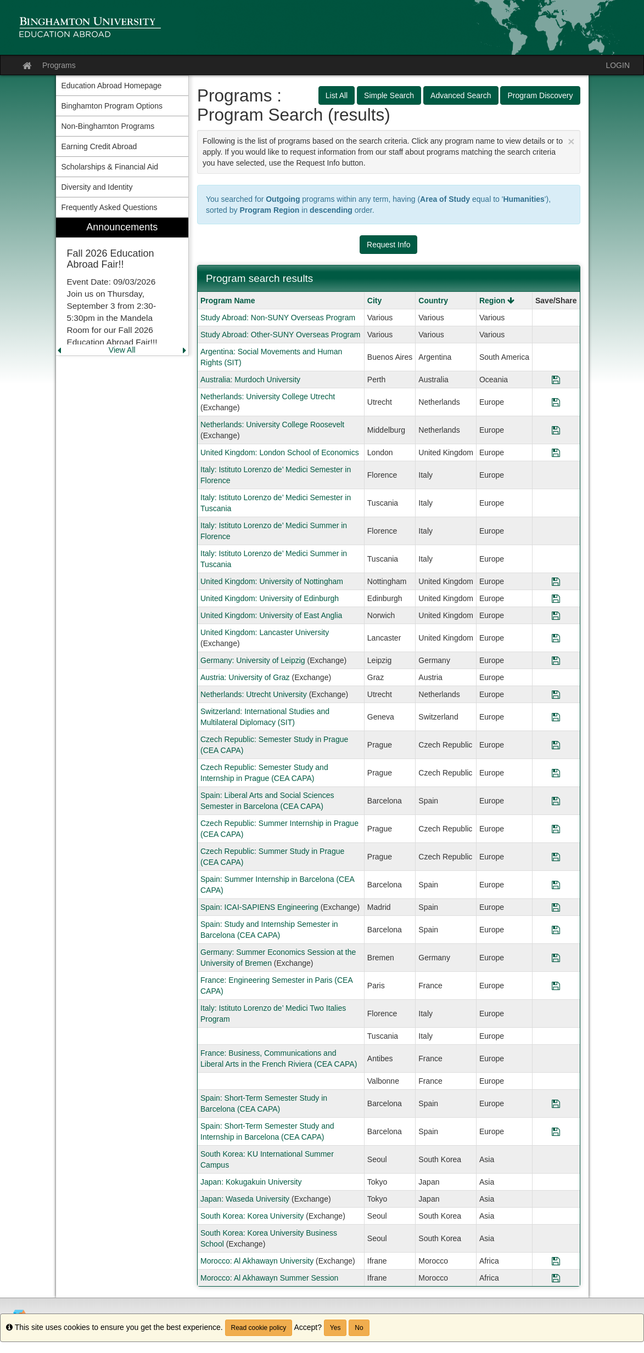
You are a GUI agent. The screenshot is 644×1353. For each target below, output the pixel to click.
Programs (59, 65)
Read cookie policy (259, 1328)
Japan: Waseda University (244, 1199)
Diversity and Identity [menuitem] (97, 187)
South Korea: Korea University (252, 1216)
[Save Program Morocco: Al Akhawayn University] (556, 1260)
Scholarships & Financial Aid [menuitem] (110, 166)
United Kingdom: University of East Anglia (271, 615)
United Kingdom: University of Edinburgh (269, 598)
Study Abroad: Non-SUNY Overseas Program (277, 317)
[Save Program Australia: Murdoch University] (556, 379)
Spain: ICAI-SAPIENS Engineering (259, 907)
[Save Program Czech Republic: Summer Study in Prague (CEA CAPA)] (556, 856)
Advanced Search (460, 95)
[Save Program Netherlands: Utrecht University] (556, 694)
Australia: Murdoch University (250, 379)
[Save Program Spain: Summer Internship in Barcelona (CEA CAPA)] (556, 884)
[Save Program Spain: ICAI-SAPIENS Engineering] (556, 907)
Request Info (388, 244)
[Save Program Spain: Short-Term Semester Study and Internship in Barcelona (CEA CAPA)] (556, 1131)
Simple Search (389, 95)
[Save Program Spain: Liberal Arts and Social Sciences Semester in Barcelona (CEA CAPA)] (556, 800)
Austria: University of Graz (245, 677)
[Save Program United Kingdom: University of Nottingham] (556, 581)
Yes (335, 1328)
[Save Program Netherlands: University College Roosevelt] (556, 430)
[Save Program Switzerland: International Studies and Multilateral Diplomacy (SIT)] (556, 716)
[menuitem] (122, 286)
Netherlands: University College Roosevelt (272, 424)
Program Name (227, 300)
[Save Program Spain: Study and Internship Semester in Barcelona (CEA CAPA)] (556, 929)
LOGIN (618, 65)
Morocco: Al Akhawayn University (256, 1260)
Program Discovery (540, 95)
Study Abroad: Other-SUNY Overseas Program (280, 334)
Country (433, 300)
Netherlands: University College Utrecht (267, 396)
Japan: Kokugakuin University (250, 1181)
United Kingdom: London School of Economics (279, 452)
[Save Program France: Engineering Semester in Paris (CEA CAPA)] (556, 985)
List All (337, 95)
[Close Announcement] (571, 141)
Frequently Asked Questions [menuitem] (109, 207)
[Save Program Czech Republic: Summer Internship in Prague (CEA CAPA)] (556, 828)
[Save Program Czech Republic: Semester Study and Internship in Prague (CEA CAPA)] (556, 772)
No (359, 1328)
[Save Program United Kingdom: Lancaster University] (556, 637)
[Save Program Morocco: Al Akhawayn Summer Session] (556, 1277)
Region (496, 300)
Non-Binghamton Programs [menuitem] (108, 126)
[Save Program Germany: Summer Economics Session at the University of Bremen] (556, 957)
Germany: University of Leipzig (252, 660)
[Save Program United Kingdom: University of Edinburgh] (556, 598)
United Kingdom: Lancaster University (264, 632)
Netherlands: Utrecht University (253, 694)
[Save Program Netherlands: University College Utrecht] (556, 402)
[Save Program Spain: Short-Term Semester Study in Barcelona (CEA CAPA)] (556, 1103)
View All (122, 350)
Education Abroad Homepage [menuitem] (111, 85)
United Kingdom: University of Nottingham (271, 581)
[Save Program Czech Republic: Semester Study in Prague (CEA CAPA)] (556, 744)
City (374, 300)
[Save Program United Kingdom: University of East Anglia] (556, 615)
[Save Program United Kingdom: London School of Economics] (556, 452)
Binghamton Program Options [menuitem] (112, 105)
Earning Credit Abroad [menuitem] (99, 146)
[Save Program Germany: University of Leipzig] (556, 660)
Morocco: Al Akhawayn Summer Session (269, 1277)
